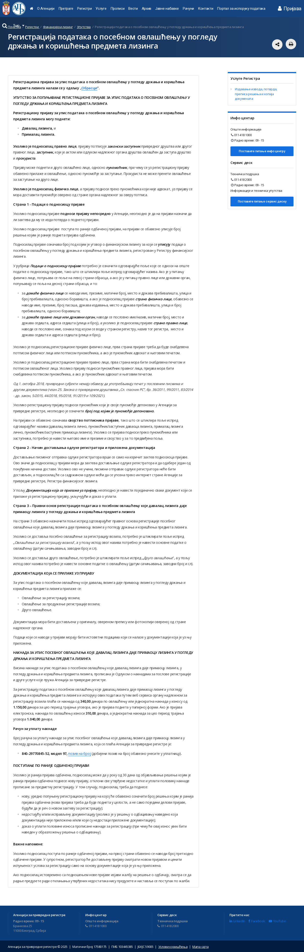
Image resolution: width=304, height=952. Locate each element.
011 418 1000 (241, 135)
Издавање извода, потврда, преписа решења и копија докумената (256, 94)
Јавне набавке (167, 8)
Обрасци (89, 87)
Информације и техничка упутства (256, 190)
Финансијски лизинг (58, 27)
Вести (133, 8)
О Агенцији (45, 8)
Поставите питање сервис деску (262, 201)
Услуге (101, 8)
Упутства (84, 27)
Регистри (84, 8)
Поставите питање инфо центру (262, 151)
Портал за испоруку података (241, 8)
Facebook (256, 920)
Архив (146, 8)
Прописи (117, 8)
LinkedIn (237, 920)
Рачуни (188, 8)
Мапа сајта (200, 946)
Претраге (65, 8)
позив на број (79, 753)
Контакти (205, 8)
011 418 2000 (241, 179)
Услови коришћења (173, 946)
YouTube (277, 920)
